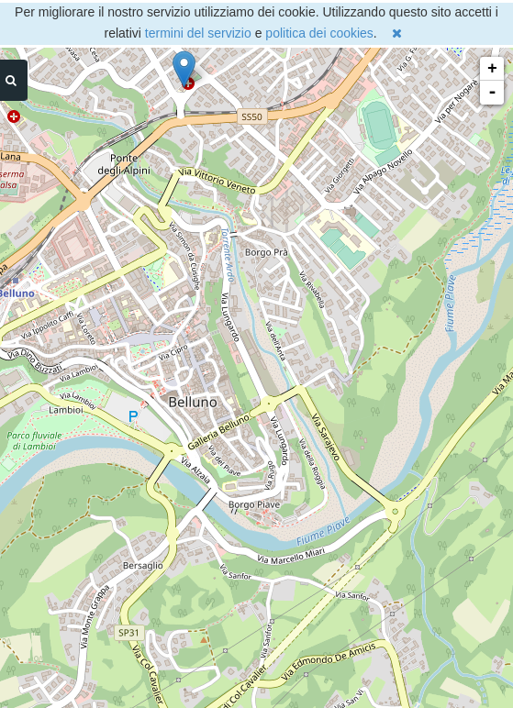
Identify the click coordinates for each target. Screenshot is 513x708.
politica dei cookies (319, 33)
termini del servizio (198, 33)
